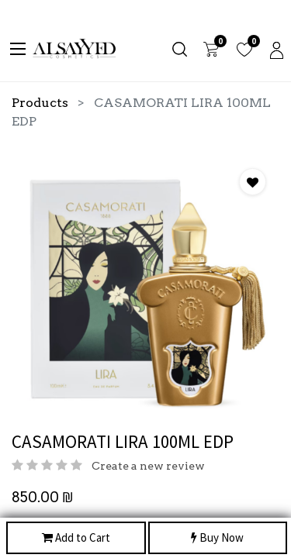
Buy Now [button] (217, 538)
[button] (252, 181)
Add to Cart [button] (76, 538)
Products (40, 102)
